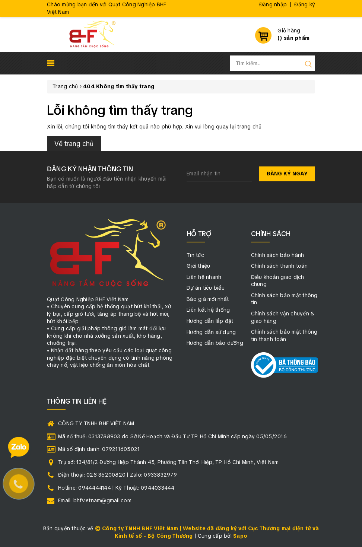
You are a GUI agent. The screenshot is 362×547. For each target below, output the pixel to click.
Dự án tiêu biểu (206, 287)
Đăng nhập (273, 4)
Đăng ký (304, 4)
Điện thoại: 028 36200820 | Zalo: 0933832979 (117, 474)
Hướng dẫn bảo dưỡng (215, 343)
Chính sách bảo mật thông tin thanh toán (284, 335)
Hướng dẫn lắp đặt (210, 321)
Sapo (240, 535)
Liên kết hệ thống (208, 309)
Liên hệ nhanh (204, 277)
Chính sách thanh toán (279, 266)
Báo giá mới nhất (208, 299)
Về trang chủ (73, 143)
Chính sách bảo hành (277, 255)
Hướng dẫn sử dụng (211, 332)
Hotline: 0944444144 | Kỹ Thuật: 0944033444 (116, 487)
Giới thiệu (198, 266)
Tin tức (195, 255)
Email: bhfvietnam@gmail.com (94, 500)
